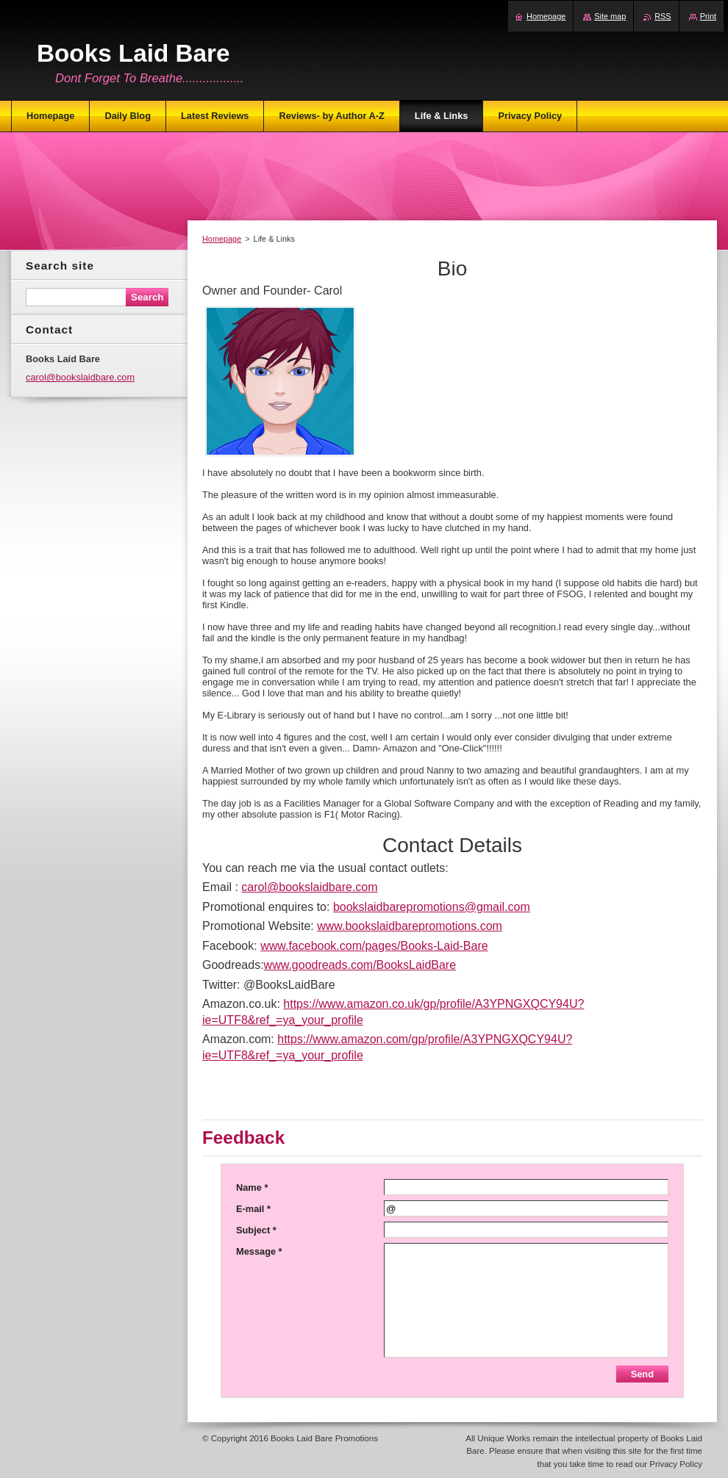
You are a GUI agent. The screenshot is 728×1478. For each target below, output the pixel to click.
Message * (259, 1251)
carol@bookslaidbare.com (309, 887)
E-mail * (253, 1208)
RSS (662, 16)
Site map (610, 16)
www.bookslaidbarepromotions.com (409, 926)
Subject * (256, 1230)
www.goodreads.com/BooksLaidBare (360, 965)
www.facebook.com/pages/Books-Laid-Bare (374, 946)
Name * (252, 1187)
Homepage (221, 238)
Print (708, 16)
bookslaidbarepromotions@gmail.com (431, 907)
